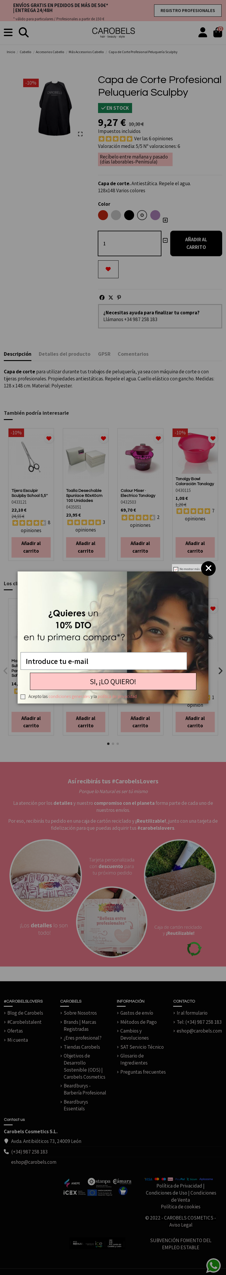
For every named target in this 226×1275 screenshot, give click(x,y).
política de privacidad (117, 696)
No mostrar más (190, 569)
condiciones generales (69, 696)
